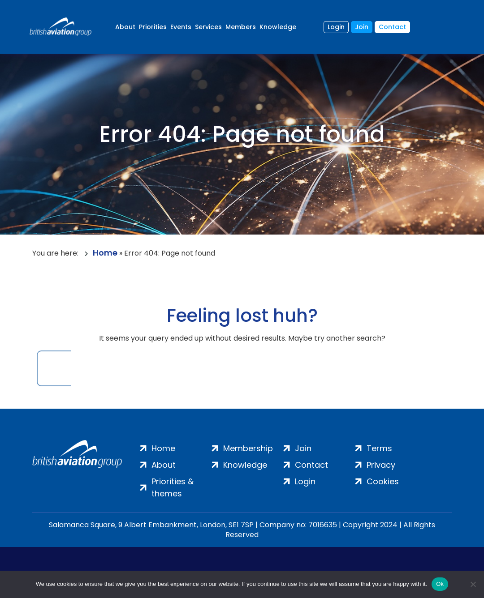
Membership (248, 448)
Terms (379, 448)
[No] (472, 584)
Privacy (381, 464)
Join (361, 26)
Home (105, 253)
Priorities (153, 26)
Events (180, 26)
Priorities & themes (172, 487)
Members (240, 26)
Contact (392, 26)
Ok (440, 584)
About (125, 26)
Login (336, 26)
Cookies (383, 481)
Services (208, 26)
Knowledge (277, 26)
